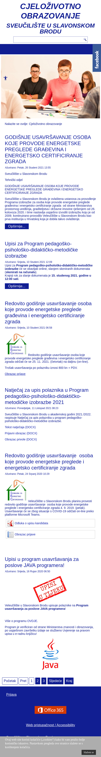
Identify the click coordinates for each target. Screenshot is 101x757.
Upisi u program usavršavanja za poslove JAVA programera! (42, 562)
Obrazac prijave (25, 534)
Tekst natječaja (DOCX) (20, 427)
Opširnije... (16, 226)
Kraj (69, 681)
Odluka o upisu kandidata (31, 523)
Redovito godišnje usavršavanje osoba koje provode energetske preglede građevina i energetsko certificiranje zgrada (48, 312)
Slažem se (89, 752)
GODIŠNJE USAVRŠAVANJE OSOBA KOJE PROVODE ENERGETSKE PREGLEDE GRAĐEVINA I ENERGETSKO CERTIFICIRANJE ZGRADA (48, 149)
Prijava (11, 694)
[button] (4, 80)
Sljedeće (55, 681)
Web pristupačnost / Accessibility (50, 725)
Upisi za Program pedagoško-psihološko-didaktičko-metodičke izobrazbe (41, 250)
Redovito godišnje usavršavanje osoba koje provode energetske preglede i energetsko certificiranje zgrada (49, 462)
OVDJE (32, 621)
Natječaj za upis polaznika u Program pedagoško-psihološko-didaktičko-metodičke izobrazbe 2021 (47, 396)
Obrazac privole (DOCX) (21, 439)
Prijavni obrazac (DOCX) (21, 433)
